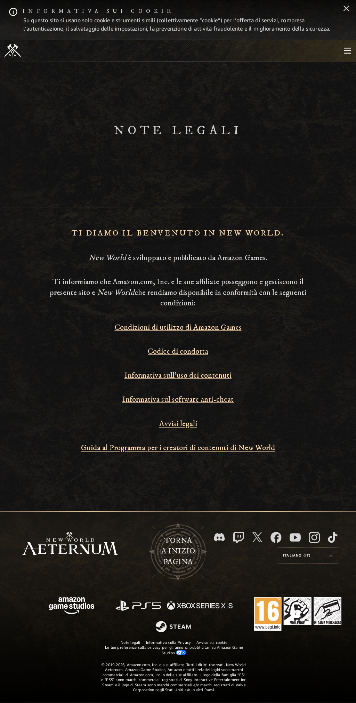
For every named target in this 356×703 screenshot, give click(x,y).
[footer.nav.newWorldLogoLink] (70, 544)
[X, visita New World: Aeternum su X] (257, 537)
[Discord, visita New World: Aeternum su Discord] (219, 537)
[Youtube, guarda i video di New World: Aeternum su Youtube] (295, 537)
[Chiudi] (346, 9)
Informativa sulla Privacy (168, 642)
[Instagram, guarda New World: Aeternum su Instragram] (314, 537)
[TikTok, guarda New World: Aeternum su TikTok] (333, 537)
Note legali (130, 642)
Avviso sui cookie (211, 642)
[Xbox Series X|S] (199, 606)
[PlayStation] (138, 606)
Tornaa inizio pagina (178, 551)
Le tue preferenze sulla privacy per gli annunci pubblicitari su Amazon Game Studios (174, 650)
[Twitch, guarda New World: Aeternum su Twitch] (238, 537)
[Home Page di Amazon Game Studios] (71, 606)
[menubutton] (347, 50)
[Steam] (174, 627)
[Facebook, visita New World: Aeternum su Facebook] (276, 537)
